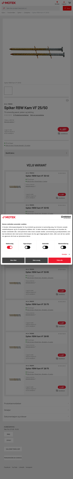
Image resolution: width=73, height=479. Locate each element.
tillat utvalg (36, 260)
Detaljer (64, 254)
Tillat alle (60, 260)
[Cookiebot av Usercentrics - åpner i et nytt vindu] (62, 217)
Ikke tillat (13, 260)
